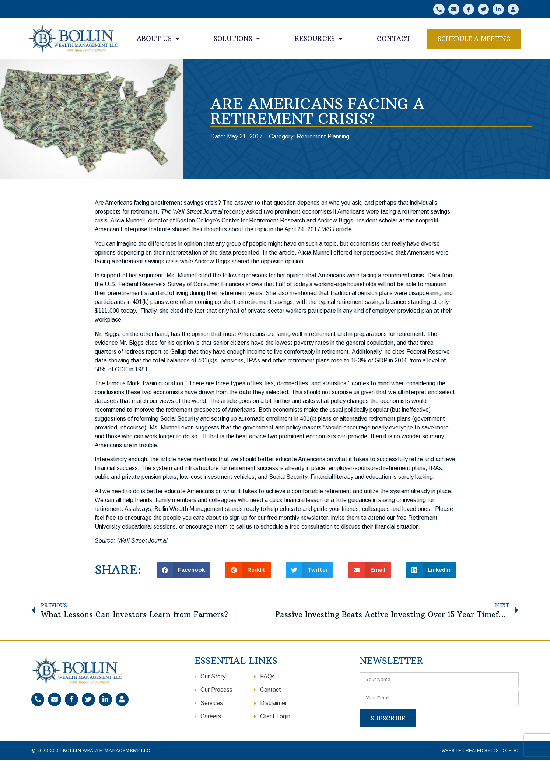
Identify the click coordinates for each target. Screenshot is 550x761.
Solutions (237, 39)
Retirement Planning (323, 137)
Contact (393, 39)
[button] (474, 40)
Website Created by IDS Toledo (480, 751)
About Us (158, 39)
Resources (319, 39)
